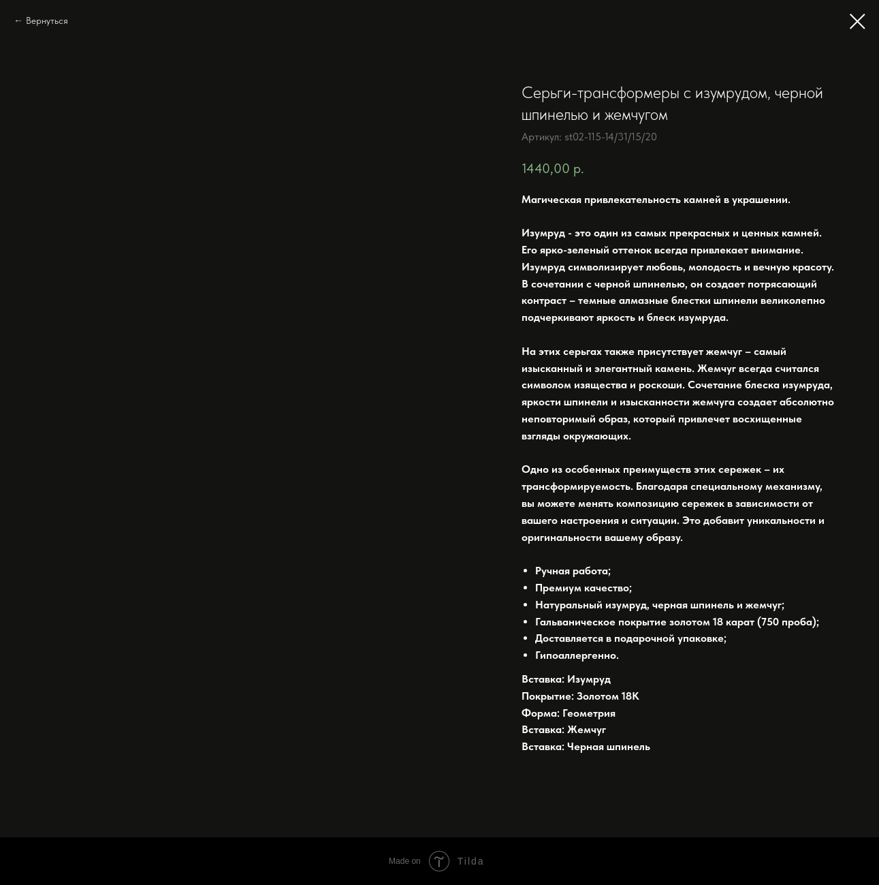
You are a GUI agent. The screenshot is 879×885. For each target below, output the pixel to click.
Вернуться (47, 20)
